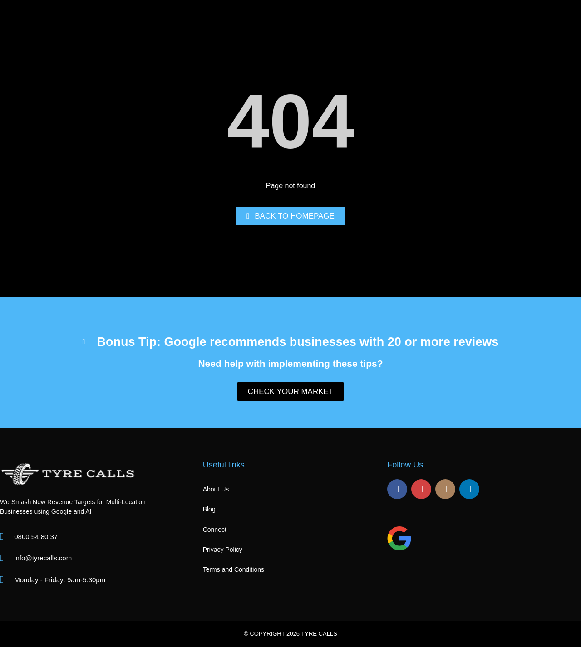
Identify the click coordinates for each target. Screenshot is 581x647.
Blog (209, 509)
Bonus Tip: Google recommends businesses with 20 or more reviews (298, 342)
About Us (216, 489)
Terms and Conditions (233, 569)
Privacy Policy (222, 549)
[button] (290, 336)
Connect (214, 529)
